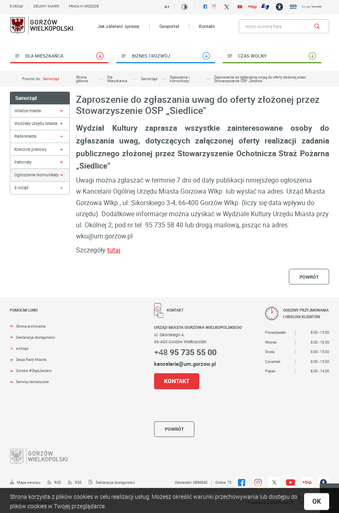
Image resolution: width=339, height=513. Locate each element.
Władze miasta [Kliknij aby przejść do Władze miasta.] (27, 110)
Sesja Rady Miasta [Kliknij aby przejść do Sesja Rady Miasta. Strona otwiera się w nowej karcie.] (31, 359)
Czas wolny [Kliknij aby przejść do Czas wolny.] (252, 56)
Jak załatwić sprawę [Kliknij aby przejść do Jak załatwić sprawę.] (118, 26)
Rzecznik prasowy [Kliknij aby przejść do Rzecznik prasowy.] (30, 149)
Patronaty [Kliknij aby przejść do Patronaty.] (23, 162)
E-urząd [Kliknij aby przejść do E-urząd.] (21, 187)
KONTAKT (176, 381)
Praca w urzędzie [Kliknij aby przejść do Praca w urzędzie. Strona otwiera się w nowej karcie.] (84, 6)
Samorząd (51, 78)
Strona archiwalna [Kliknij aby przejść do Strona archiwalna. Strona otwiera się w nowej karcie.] (31, 326)
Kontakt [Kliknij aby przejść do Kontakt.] (207, 26)
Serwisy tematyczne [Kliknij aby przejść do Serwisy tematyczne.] (32, 381)
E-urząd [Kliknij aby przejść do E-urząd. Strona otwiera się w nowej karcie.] (16, 6)
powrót (309, 277)
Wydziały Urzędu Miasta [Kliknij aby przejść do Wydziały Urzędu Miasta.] (35, 123)
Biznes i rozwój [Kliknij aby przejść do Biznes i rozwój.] (151, 56)
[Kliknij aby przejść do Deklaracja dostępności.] (111, 482)
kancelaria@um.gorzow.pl (185, 363)
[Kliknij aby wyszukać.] (317, 26)
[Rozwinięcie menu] (74, 315)
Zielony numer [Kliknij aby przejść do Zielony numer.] (46, 6)
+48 (185, 352)
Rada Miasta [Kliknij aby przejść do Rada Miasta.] (25, 136)
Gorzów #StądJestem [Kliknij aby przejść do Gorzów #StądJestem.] (34, 370)
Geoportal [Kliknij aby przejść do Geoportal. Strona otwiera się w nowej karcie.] (169, 26)
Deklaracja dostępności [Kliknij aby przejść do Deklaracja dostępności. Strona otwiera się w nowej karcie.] (35, 337)
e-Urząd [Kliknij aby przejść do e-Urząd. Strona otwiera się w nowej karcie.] (22, 348)
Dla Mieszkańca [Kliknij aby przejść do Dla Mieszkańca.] (44, 56)
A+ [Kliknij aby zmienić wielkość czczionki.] (166, 6)
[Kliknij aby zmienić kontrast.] (185, 7)
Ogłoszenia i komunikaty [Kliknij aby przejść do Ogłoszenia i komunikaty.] (36, 175)
